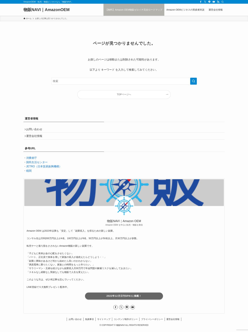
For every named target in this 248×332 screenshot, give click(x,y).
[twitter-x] (205, 2)
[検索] (222, 2)
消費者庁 (31, 160)
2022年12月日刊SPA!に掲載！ (124, 298)
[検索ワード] (124, 81)
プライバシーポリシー (152, 321)
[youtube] (214, 2)
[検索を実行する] (193, 81)
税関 (29, 173)
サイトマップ (103, 321)
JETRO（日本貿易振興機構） (44, 169)
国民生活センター (37, 164)
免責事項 (89, 321)
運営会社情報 (35, 137)
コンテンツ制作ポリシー (126, 321)
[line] (209, 2)
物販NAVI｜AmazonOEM (46, 10)
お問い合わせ (35, 129)
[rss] (218, 2)
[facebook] (201, 2)
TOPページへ (124, 94)
